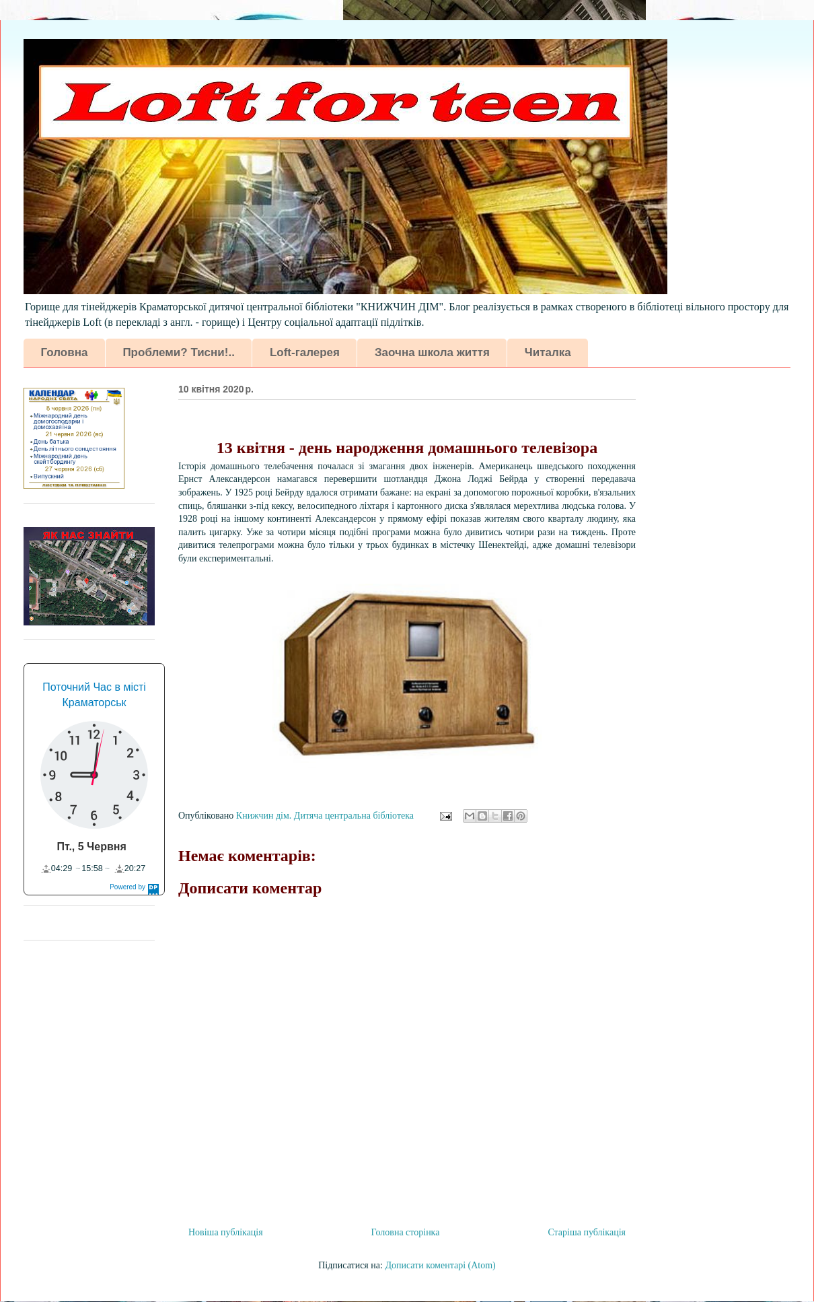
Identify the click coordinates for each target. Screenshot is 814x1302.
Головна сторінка (405, 1232)
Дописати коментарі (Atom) (440, 1265)
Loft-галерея (305, 352)
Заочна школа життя (432, 352)
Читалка (548, 352)
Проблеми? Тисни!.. (178, 352)
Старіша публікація (587, 1232)
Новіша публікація (225, 1232)
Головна (64, 352)
